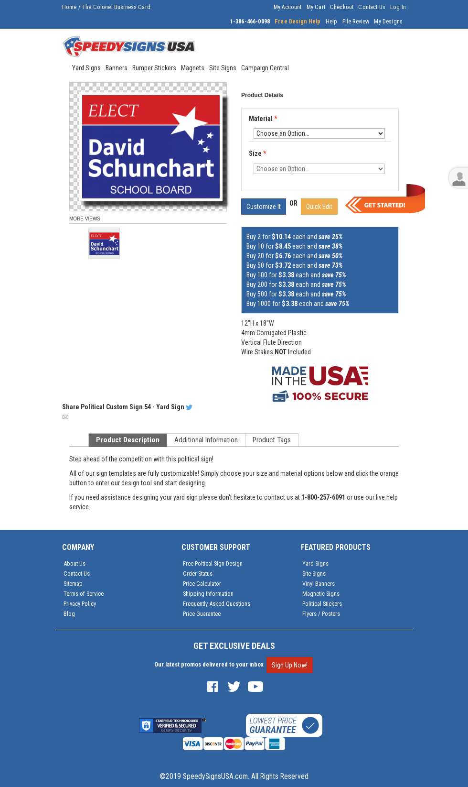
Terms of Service (84, 593)
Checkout (341, 7)
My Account (288, 7)
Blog (69, 613)
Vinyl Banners (318, 583)
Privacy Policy (80, 603)
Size (257, 153)
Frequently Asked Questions (216, 603)
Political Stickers (322, 603)
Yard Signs (315, 563)
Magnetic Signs (321, 593)
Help (332, 21)
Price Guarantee (202, 613)
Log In (398, 7)
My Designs (388, 21)
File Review (356, 21)
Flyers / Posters (321, 613)
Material (263, 119)
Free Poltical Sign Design (213, 563)
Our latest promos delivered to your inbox (209, 664)
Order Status (198, 573)
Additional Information (206, 440)
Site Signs (314, 573)
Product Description (128, 440)
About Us (74, 563)
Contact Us (371, 7)
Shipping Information (208, 593)
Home (69, 7)
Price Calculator (202, 583)
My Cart (316, 7)
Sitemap (73, 583)
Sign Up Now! (290, 665)
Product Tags (272, 440)
